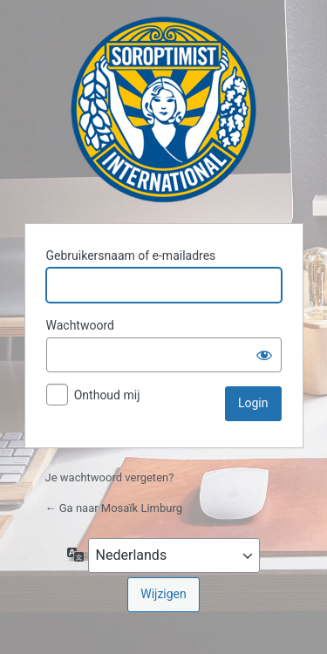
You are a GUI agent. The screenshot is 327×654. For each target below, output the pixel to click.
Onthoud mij (107, 395)
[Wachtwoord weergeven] (264, 354)
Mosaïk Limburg (163, 109)
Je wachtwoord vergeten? (109, 477)
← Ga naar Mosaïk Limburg (114, 507)
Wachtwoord (80, 325)
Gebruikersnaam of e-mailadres (131, 255)
